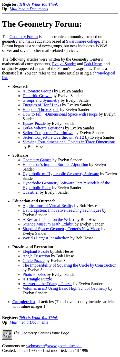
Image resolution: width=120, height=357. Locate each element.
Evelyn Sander (64, 64)
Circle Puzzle (34, 260)
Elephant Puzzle (36, 251)
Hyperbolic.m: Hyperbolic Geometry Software (61, 174)
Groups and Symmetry (41, 100)
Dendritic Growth (37, 95)
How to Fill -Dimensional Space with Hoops (60, 114)
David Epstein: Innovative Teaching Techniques (62, 210)
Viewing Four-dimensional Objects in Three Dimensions (69, 142)
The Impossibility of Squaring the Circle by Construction (69, 265)
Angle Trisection (36, 256)
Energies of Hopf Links (42, 105)
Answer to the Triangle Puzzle (47, 283)
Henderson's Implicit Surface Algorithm (55, 164)
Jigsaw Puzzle (34, 123)
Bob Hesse (93, 64)
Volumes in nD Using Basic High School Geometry (65, 288)
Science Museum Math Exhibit (48, 224)
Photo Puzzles (34, 274)
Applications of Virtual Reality (48, 205)
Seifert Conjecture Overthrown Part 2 (53, 137)
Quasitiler (31, 192)
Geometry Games (37, 160)
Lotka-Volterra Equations (43, 128)
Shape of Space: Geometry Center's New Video (61, 229)
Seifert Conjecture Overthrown (48, 132)
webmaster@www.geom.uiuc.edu (54, 346)
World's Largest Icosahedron (46, 238)
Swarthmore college (82, 41)
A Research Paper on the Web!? (48, 219)
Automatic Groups (38, 91)
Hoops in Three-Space (41, 109)
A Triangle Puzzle (37, 279)
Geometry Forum (23, 36)
